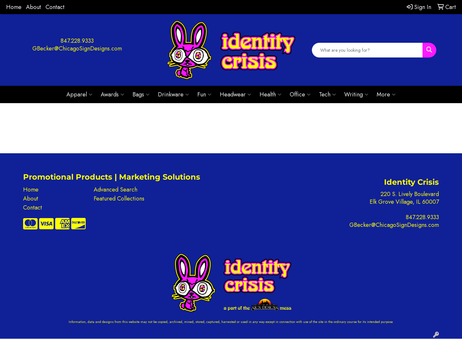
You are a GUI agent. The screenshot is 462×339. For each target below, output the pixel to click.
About (33, 7)
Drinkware (173, 94)
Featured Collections (119, 198)
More (386, 94)
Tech (327, 94)
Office (300, 94)
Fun (204, 94)
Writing (356, 94)
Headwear (235, 94)
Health (270, 94)
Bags (141, 94)
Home (13, 7)
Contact (55, 7)
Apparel (79, 94)
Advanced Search (115, 189)
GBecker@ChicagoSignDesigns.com (77, 48)
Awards (112, 94)
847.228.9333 (77, 41)
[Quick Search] (367, 50)
